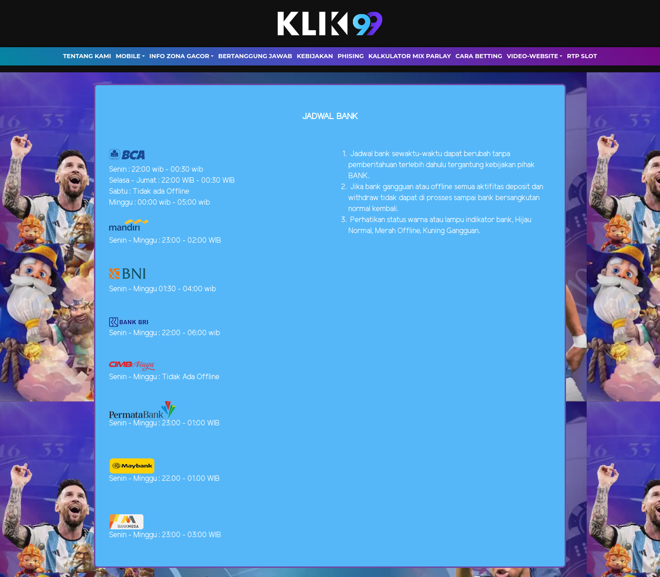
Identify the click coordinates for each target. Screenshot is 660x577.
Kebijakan (315, 56)
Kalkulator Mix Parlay (409, 56)
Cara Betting (479, 56)
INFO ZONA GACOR (179, 56)
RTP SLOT (582, 56)
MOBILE (128, 56)
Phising (350, 56)
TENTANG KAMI (87, 56)
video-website (532, 56)
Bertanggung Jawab (255, 56)
